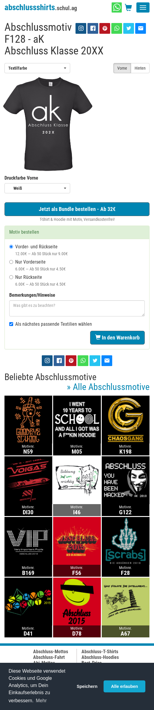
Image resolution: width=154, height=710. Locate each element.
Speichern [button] (87, 686)
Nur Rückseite (37, 280)
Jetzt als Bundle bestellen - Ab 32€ (77, 209)
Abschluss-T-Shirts (99, 651)
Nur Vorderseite (37, 265)
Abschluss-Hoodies (100, 657)
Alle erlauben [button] (124, 686)
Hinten (140, 68)
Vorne (122, 68)
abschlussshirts (40, 7)
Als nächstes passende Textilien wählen (50, 324)
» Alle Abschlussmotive (108, 387)
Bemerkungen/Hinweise (32, 295)
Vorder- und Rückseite (38, 250)
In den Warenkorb (117, 337)
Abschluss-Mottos (50, 651)
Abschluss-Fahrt (49, 657)
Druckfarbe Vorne (21, 178)
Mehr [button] (41, 700)
